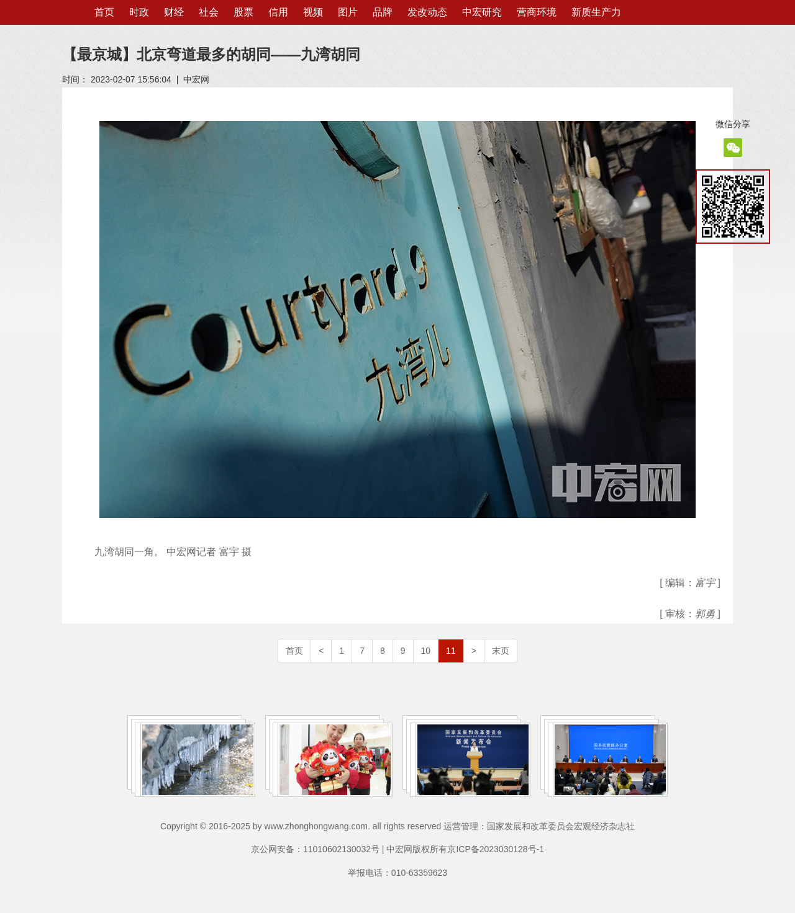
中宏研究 (482, 12)
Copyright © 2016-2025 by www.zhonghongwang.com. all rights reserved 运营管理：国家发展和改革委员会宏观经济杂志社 (397, 826)
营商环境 (536, 12)
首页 (104, 12)
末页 (500, 651)
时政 (139, 12)
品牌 (383, 12)
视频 (313, 12)
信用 (278, 12)
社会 (209, 12)
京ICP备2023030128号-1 (495, 849)
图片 (348, 12)
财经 (174, 12)
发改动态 (427, 12)
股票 (243, 12)
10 (426, 651)
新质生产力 (596, 12)
